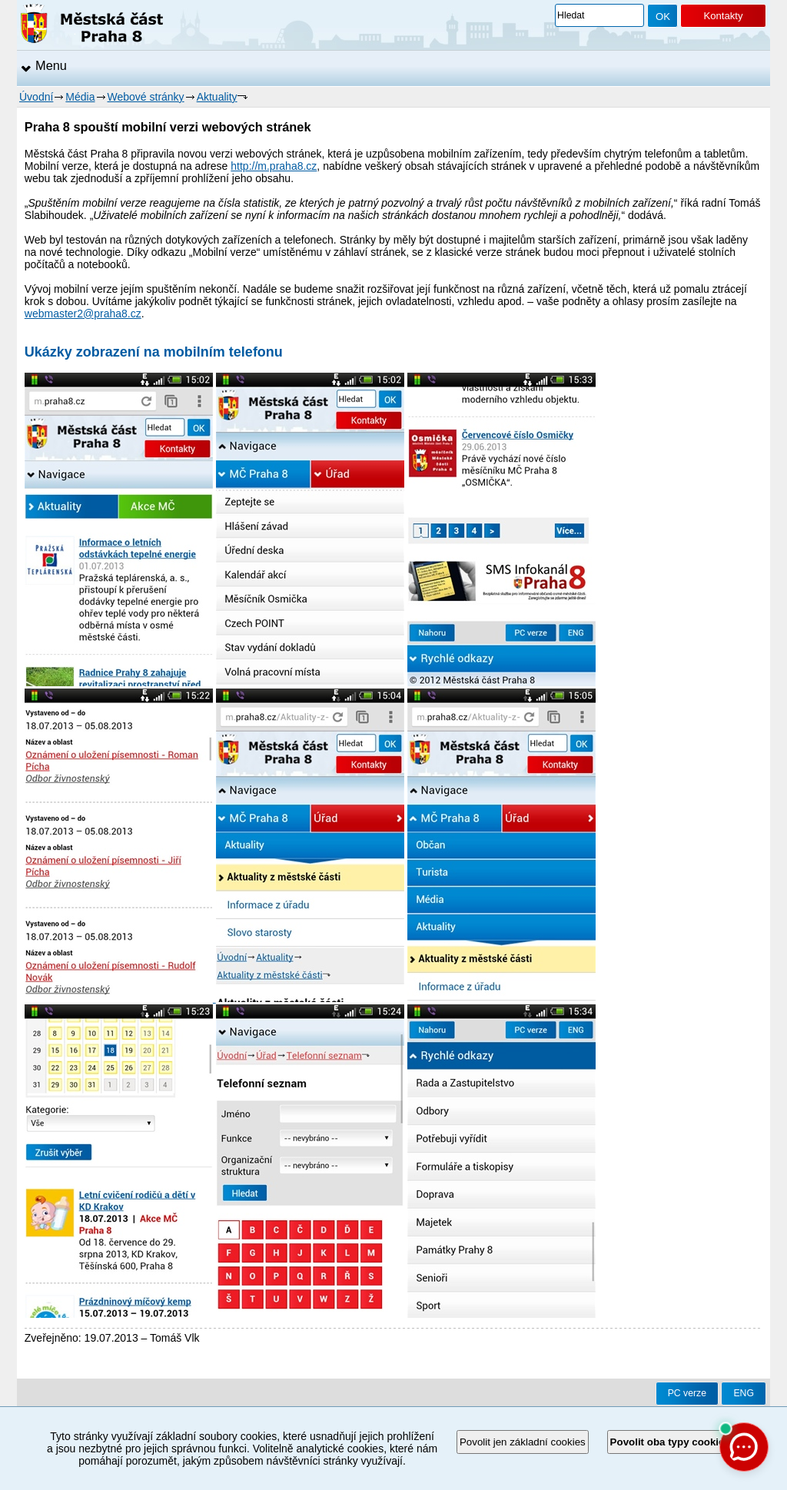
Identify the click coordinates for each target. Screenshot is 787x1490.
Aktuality (217, 97)
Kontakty (722, 16)
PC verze (687, 1393)
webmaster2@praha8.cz (83, 313)
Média (80, 97)
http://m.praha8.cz (274, 166)
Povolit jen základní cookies (523, 1442)
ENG (743, 1393)
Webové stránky (146, 97)
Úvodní (36, 97)
